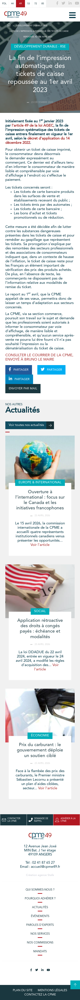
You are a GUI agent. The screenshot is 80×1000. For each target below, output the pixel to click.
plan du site (22, 990)
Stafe (51, 875)
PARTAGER (19, 369)
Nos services (40, 933)
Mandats (40, 951)
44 (12, 3)
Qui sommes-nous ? (40, 889)
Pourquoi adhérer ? (40, 898)
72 (35, 3)
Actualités (40, 907)
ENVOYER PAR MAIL (23, 388)
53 (28, 3)
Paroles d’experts (40, 925)
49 (20, 3)
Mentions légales (52, 990)
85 (42, 3)
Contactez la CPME (40, 994)
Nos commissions (40, 942)
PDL (4, 3)
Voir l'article (40, 545)
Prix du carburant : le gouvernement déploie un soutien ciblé (40, 750)
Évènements (40, 916)
